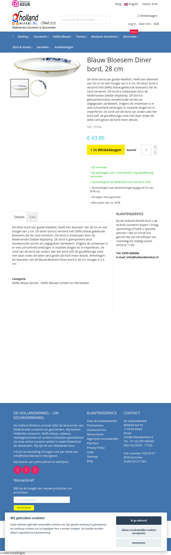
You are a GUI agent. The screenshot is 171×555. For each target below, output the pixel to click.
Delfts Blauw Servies (25, 283)
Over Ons (145, 24)
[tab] (19, 217)
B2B (156, 24)
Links (90, 452)
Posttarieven (95, 425)
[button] (76, 68)
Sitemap (92, 456)
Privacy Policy (96, 448)
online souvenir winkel (40, 441)
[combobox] (86, 20)
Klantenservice (96, 430)
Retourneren (95, 434)
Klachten (92, 443)
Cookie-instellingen (12, 553)
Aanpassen (138, 542)
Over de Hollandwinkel (102, 421)
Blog (118, 4)
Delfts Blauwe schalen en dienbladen (65, 283)
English (131, 4)
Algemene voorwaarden (102, 439)
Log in (132, 24)
